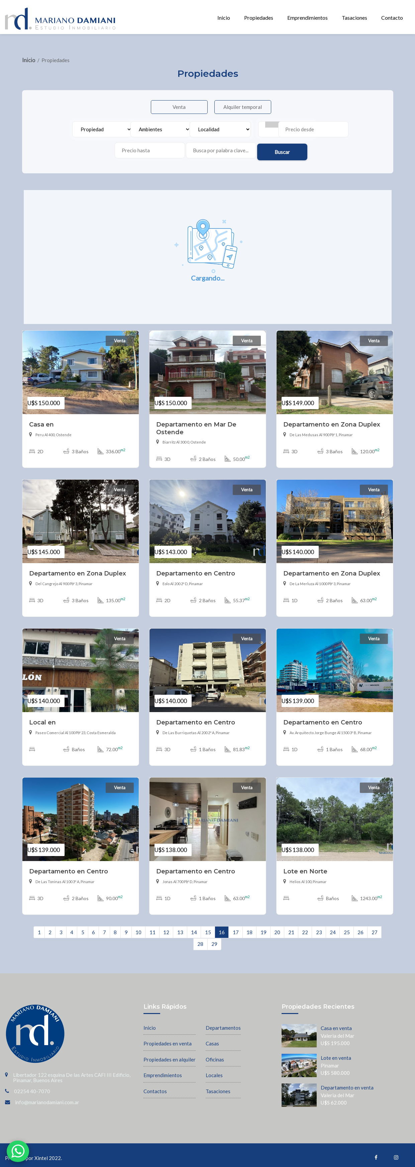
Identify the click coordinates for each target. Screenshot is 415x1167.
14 (194, 928)
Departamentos (223, 1023)
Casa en (41, 420)
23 (319, 928)
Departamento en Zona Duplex (331, 420)
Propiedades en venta (167, 1039)
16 (222, 928)
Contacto (392, 17)
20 (277, 928)
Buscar (316, 147)
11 (152, 928)
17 (236, 928)
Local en (42, 718)
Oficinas (215, 1055)
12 (166, 928)
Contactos (155, 1087)
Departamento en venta (347, 1083)
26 (360, 928)
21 (291, 928)
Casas (212, 1039)
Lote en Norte (305, 867)
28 (200, 940)
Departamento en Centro (195, 569)
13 (180, 928)
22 (305, 928)
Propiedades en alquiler (169, 1055)
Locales (214, 1071)
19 (264, 928)
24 (333, 928)
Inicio (223, 17)
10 (138, 928)
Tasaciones (354, 17)
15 (208, 928)
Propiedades (258, 17)
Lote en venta (336, 1054)
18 (249, 928)
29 (214, 940)
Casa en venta (336, 1024)
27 (375, 928)
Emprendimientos (307, 17)
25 (347, 928)
